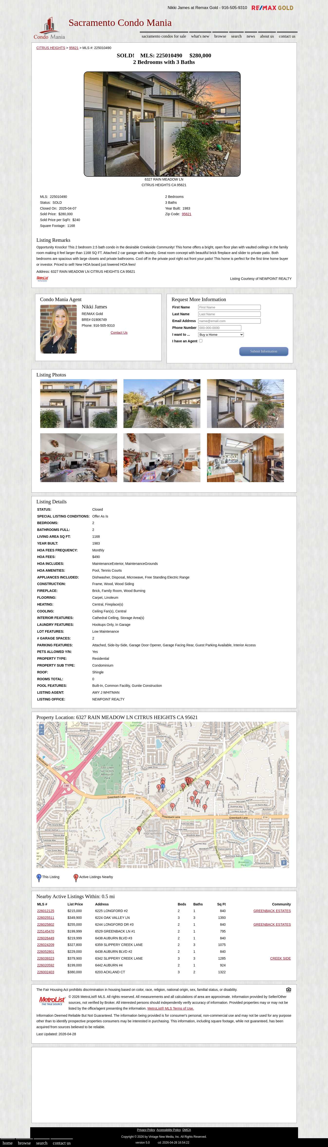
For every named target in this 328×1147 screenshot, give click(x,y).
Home (7, 1143)
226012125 (45, 911)
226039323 (45, 958)
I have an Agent (184, 341)
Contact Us (287, 36)
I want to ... (181, 334)
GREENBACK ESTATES (272, 911)
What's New (200, 36)
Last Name (181, 314)
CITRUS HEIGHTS (51, 48)
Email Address (184, 321)
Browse (220, 36)
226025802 (45, 924)
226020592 (45, 965)
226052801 (45, 952)
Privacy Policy (146, 1130)
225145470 (45, 931)
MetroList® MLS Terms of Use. (171, 1008)
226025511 (45, 918)
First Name (181, 307)
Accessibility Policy (169, 1130)
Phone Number (184, 328)
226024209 (45, 945)
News (251, 36)
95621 (74, 48)
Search (236, 36)
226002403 (45, 972)
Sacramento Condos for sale (164, 36)
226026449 (45, 938)
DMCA (186, 1130)
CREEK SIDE (280, 958)
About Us (267, 36)
